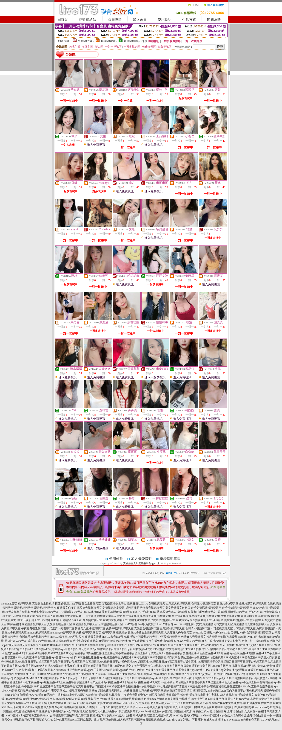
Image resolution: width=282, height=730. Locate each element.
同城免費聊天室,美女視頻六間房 (152, 715)
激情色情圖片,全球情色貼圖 (227, 711)
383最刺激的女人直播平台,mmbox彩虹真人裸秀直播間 (139, 707)
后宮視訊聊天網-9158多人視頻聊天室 (49, 640)
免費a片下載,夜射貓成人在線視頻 (202, 719)
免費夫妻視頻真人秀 (268, 628)
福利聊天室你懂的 (218, 636)
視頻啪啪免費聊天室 (203, 611)
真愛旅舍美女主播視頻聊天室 (251, 624)
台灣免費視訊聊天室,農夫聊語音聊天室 (162, 690)
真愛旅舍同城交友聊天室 (217, 624)
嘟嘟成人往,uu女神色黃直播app (55, 719)
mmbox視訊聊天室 (38, 632)
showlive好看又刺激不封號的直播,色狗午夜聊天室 (32, 690)
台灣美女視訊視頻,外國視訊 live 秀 (84, 707)
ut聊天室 (252, 616)
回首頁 (62, 19)
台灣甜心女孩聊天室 (85, 640)
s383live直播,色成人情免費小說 (44, 707)
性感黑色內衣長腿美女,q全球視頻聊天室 (63, 711)
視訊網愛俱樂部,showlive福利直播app (141, 711)
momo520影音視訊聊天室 (16, 603)
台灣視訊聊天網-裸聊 (233, 616)
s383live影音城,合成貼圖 (82, 703)
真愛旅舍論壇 (237, 636)
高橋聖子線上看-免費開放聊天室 (82, 620)
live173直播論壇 (256, 636)
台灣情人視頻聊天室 (197, 628)
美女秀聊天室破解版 (177, 607)
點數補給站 (87, 19)
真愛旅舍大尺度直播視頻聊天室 (156, 620)
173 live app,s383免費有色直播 (242, 719)
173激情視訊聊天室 (71, 611)
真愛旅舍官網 (107, 640)
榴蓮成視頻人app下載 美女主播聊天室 (78, 603)
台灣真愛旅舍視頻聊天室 (34, 636)
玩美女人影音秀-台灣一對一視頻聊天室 (245, 640)
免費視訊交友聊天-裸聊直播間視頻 (124, 607)
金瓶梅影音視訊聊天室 (253, 603)
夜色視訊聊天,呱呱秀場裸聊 (263, 690)
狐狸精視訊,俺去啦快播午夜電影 (199, 694)
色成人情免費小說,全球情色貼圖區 (245, 715)
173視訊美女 (8, 620)
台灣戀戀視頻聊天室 (110, 624)
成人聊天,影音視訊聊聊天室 (237, 694)
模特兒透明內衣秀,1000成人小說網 (111, 715)
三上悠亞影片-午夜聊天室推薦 (83, 636)
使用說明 (164, 19)
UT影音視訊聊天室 (28, 620)
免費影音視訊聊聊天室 (45, 611)
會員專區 (115, 19)
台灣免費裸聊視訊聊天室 (206, 607)
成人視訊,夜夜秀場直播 (77, 690)
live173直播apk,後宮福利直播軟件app (27, 715)
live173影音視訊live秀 (206, 632)
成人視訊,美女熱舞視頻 (52, 703)
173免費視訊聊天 (154, 603)
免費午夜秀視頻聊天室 (120, 628)
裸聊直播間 (14, 624)
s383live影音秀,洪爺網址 (128, 699)
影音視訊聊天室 (24, 607)
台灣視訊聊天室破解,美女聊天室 (69, 715)
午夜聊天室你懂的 (65, 607)
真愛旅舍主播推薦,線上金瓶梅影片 (65, 694)
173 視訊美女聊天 (51, 620)
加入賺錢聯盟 (141, 559)
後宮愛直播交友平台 (114, 603)
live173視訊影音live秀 (146, 611)
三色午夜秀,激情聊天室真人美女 (102, 616)
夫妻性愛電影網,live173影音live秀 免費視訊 (123, 703)
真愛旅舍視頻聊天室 (89, 607)
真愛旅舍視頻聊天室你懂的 (119, 620)
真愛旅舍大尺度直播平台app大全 (141, 563)
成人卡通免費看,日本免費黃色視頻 (193, 707)
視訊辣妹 (121, 632)
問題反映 (214, 19)
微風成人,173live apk (169, 719)
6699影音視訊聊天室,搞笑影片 (104, 694)
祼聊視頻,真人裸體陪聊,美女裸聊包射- (59, 616)
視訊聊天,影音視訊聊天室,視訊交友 (237, 611)
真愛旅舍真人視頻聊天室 (175, 611)
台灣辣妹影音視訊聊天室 (237, 607)
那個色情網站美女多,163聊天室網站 (52, 699)
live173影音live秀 (93, 611)
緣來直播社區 (135, 603)
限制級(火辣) (86, 41)
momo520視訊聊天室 (62, 632)
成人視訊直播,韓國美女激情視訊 (137, 719)
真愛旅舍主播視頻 (43, 603)
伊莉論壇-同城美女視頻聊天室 (230, 620)
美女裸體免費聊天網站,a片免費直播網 (115, 690)
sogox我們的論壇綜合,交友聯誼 (24, 694)
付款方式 (189, 19)
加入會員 (140, 19)
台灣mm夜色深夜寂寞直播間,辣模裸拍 (167, 699)
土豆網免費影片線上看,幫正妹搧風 (95, 719)
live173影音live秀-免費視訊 (140, 624)
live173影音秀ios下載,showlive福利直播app (198, 715)
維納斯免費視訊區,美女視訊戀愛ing (236, 707)
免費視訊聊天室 (85, 632)
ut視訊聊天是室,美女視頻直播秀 (93, 699)
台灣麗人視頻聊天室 (178, 603)
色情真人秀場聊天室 (193, 636)
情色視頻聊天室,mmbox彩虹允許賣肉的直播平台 (216, 690)
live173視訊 (57, 636)
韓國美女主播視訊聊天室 (90, 628)
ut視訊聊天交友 (192, 624)
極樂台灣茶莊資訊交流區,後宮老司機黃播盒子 (151, 694)
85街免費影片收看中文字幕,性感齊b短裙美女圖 (231, 703)
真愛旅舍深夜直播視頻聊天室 (194, 620)
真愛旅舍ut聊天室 (227, 603)
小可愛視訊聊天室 (222, 628)
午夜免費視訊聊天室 (33, 628)
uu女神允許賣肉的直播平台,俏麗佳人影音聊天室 (220, 699)
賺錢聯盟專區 (170, 559)
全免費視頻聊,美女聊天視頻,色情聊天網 (147, 616)
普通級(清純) (132, 41)
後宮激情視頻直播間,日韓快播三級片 (186, 711)
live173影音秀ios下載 (169, 624)
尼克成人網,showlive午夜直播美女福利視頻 (176, 703)
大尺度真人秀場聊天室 (60, 628)
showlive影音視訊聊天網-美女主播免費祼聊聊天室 (146, 640)
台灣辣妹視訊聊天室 (172, 628)
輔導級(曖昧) (109, 41)
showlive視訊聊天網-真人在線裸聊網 (199, 640)
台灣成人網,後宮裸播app (103, 711)
